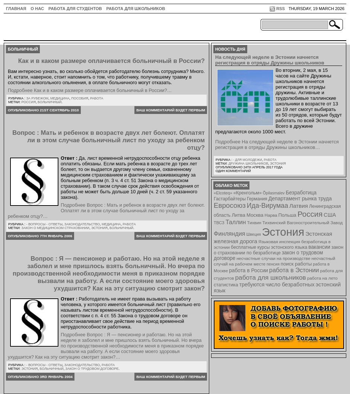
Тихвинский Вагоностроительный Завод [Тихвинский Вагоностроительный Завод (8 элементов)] (302, 222)
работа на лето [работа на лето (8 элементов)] (322, 278)
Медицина (59, 98)
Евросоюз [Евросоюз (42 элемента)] (230, 205)
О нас (37, 8)
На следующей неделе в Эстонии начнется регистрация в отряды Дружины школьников (269, 60)
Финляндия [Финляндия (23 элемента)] (229, 233)
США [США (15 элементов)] (330, 215)
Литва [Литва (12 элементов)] (238, 215)
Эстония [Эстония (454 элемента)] (283, 232)
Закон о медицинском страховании (55, 228)
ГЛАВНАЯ (16, 8)
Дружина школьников (248, 163)
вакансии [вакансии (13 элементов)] (319, 247)
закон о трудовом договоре (92, 369)
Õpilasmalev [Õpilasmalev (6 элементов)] (274, 193)
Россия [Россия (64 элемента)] (310, 214)
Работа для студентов (75, 8)
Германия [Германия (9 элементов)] (257, 198)
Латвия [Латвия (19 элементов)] (298, 206)
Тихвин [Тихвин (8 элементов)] (254, 222)
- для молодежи (247, 160)
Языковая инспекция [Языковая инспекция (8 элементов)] (279, 241)
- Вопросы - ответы (44, 224)
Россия (29, 102)
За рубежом (37, 98)
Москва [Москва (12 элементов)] (255, 215)
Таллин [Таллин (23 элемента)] (236, 222)
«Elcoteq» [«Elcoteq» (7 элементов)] (223, 193)
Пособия (79, 98)
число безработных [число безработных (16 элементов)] (289, 284)
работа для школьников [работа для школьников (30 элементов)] (270, 277)
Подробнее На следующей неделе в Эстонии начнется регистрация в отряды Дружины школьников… (277, 144)
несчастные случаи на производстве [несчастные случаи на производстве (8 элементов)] (273, 258)
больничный (49, 102)
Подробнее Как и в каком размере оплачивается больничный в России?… (90, 90)
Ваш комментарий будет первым (170, 110)
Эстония (99, 228)
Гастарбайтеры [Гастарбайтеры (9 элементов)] (230, 198)
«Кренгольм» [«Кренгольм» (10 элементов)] (247, 193)
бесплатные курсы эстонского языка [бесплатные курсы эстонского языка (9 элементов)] (269, 247)
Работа (96, 98)
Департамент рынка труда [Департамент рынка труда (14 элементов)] (300, 198)
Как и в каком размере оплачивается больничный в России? (111, 60)
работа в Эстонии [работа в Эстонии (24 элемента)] (294, 270)
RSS (280, 8)
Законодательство (82, 224)
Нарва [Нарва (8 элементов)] (270, 215)
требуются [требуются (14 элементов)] (252, 284)
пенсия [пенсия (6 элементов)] (273, 264)
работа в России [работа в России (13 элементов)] (248, 270)
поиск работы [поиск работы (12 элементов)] (296, 264)
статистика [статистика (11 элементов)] (226, 284)
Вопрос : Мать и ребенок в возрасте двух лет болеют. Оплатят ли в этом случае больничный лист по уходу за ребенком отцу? (108, 140)
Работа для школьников (135, 8)
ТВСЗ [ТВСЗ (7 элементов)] (219, 222)
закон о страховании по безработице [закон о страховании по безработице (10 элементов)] (278, 250)
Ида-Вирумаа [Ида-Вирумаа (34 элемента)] (267, 205)
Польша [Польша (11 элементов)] (287, 215)
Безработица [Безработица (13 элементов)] (301, 193)
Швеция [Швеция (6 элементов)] (253, 234)
